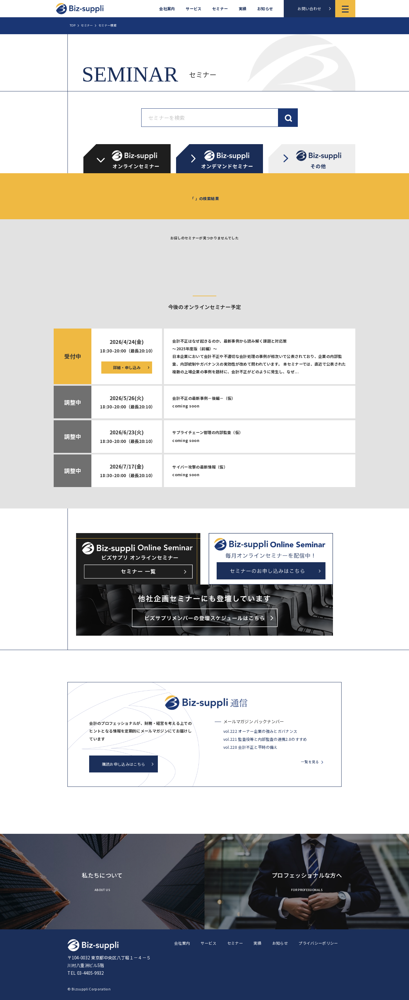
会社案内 (167, 9)
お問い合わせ (309, 8)
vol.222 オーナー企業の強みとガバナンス (260, 731)
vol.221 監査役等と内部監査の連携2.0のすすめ (265, 739)
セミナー (220, 9)
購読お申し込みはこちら (123, 764)
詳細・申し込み (127, 367)
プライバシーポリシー (318, 943)
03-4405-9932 (90, 973)
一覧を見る (310, 761)
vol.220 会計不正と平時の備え (250, 747)
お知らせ (265, 9)
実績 (243, 9)
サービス (193, 9)
